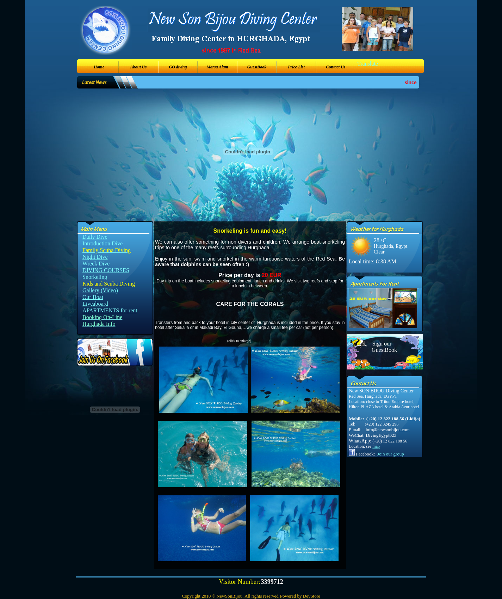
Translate (367, 64)
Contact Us (335, 67)
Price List (296, 67)
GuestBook (257, 67)
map (376, 446)
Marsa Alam (217, 67)
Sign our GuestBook (382, 347)
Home (99, 67)
